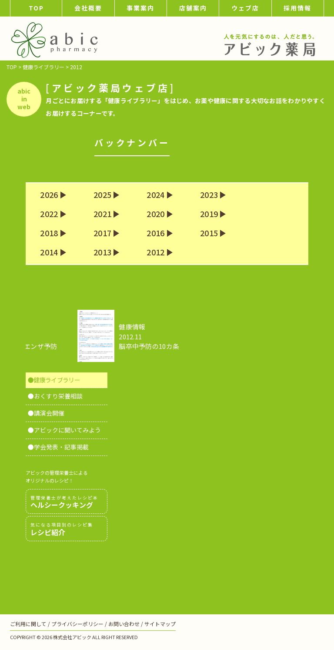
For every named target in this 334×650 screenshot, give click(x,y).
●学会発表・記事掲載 (58, 446)
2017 (102, 233)
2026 (49, 195)
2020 (155, 214)
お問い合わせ (124, 623)
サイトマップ (160, 623)
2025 (102, 195)
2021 (102, 214)
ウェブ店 (245, 7)
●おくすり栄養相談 (55, 396)
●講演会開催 (46, 413)
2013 (102, 252)
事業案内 (140, 7)
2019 (209, 214)
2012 (155, 252)
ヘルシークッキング (66, 502)
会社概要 (88, 7)
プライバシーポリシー (77, 623)
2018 (49, 233)
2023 (209, 195)
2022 (49, 214)
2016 (155, 233)
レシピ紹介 (66, 529)
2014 (49, 252)
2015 (209, 233)
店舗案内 (193, 7)
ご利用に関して (28, 623)
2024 (155, 195)
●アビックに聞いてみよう (64, 430)
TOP (36, 7)
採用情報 (297, 7)
